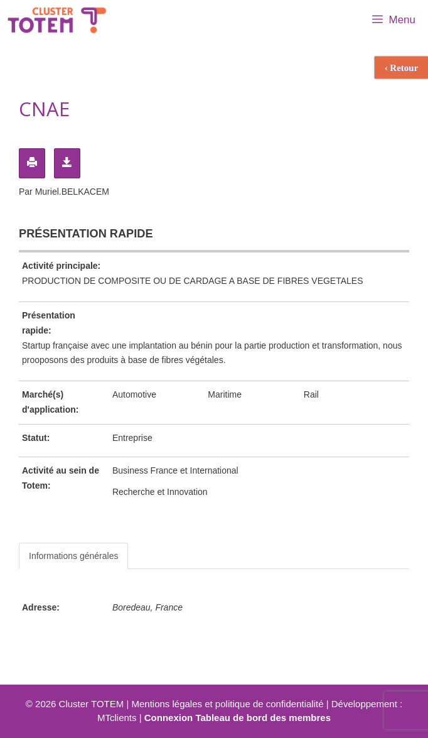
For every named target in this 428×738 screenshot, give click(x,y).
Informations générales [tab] (73, 556)
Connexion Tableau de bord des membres (237, 717)
